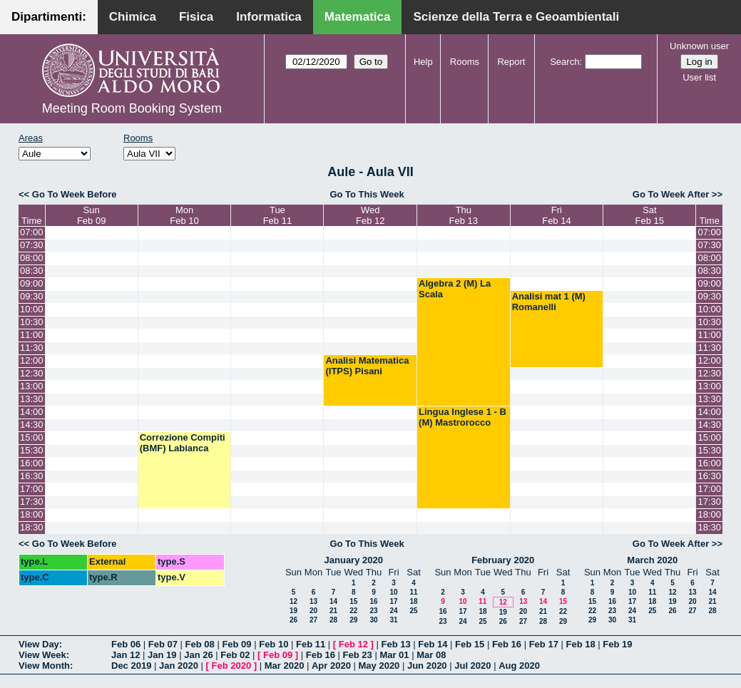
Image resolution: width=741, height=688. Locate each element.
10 (393, 592)
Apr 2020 (331, 665)
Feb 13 (395, 644)
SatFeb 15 (649, 215)
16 (373, 601)
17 (393, 601)
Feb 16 (506, 644)
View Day (39, 644)
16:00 (32, 463)
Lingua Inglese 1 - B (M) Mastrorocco (462, 417)
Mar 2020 (285, 665)
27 (313, 620)
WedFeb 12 (370, 215)
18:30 (32, 527)
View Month (44, 665)
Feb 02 (235, 655)
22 (353, 611)
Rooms (464, 61)
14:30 (32, 424)
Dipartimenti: (48, 17)
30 (373, 620)
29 (353, 620)
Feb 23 (357, 655)
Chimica (132, 17)
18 (413, 601)
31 (393, 620)
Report (511, 61)
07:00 (32, 232)
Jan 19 (162, 655)
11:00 (32, 334)
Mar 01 (394, 655)
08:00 (32, 257)
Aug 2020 (519, 665)
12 (293, 601)
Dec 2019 (131, 665)
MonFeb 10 (184, 215)
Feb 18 (580, 644)
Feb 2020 (232, 665)
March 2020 (652, 560)
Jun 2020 (427, 665)
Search (564, 61)
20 (313, 611)
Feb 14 (432, 644)
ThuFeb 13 (463, 215)
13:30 (32, 399)
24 (393, 611)
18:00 (32, 514)
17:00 (32, 488)
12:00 (32, 360)
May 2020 (379, 665)
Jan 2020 (178, 665)
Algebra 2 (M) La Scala (455, 288)
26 (293, 620)
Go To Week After (671, 194)
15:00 (32, 437)
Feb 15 (469, 644)
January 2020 (353, 560)
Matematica (357, 17)
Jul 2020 (472, 665)
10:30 (32, 322)
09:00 (32, 283)
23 (373, 611)
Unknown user (699, 46)
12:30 (32, 373)
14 (333, 601)
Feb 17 (543, 644)
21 (333, 611)
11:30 (32, 347)
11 (413, 592)
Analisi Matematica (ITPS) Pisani (367, 365)
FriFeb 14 (556, 215)
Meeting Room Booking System (132, 108)
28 (333, 620)
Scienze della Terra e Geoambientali (516, 17)
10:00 (32, 309)
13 (313, 601)
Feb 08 (200, 644)
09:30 (32, 296)
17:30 (32, 501)
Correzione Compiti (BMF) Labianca (182, 442)
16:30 (32, 476)
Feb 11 (310, 644)
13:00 (32, 386)
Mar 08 (431, 655)
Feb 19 (617, 644)
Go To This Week (366, 194)
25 (413, 611)
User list (699, 77)
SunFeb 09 (91, 215)
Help (423, 61)
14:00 (32, 411)
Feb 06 (125, 644)
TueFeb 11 (277, 215)
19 (293, 611)
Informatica (269, 17)
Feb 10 (273, 644)
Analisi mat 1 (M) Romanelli (549, 301)
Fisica (196, 17)
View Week (42, 655)
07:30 (32, 245)
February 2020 (502, 560)
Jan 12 (125, 655)
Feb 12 (353, 644)
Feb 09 (236, 644)
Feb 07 (163, 644)
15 (353, 601)
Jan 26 (198, 655)
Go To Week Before (74, 194)
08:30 (32, 270)
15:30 (32, 450)
